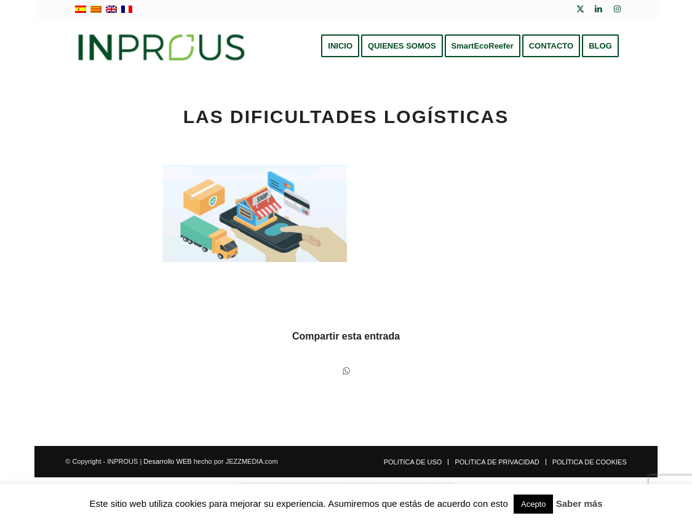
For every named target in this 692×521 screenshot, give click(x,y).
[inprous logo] (161, 46)
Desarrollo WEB (167, 461)
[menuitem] (340, 46)
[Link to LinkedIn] (599, 9)
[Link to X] (580, 9)
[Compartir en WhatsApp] (346, 371)
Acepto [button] (533, 504)
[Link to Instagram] (617, 9)
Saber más (579, 503)
